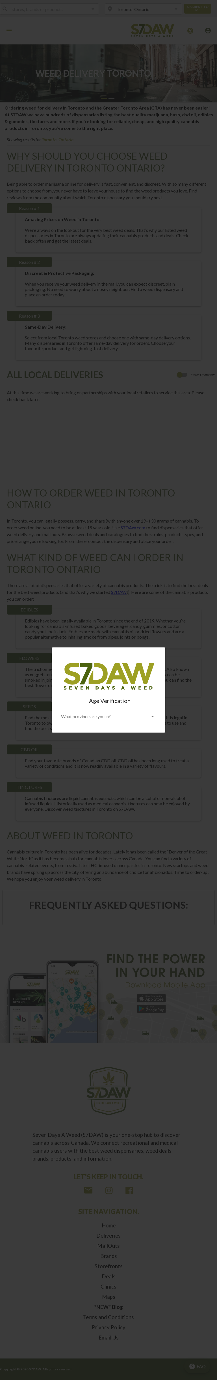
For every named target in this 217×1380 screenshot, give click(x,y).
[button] (108, 716)
